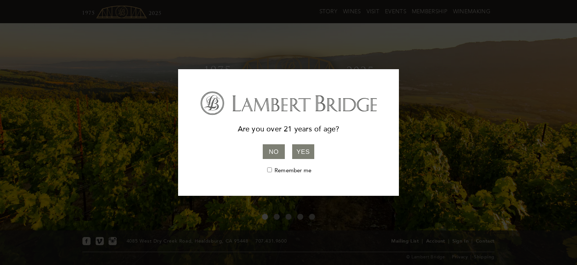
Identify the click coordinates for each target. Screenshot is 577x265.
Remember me (293, 170)
